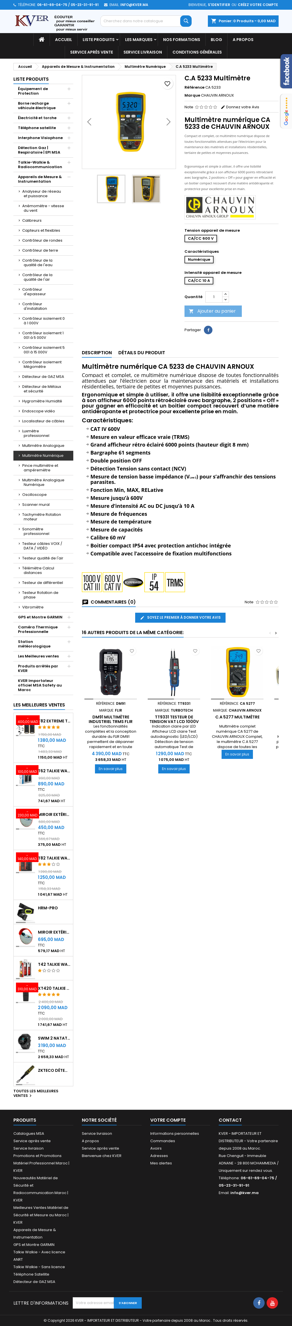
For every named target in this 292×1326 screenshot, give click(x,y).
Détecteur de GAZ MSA (43, 376)
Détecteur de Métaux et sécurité (41, 389)
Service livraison (142, 52)
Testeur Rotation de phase (40, 595)
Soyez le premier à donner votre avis (180, 617)
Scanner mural (36, 504)
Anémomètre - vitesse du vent (43, 208)
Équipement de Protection (33, 91)
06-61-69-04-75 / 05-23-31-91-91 (68, 4)
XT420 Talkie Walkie (54, 988)
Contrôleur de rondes (42, 240)
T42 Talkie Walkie (54, 964)
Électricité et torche (37, 118)
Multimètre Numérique (43, 455)
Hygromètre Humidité (42, 401)
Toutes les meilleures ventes (35, 1093)
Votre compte (168, 1120)
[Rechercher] (146, 21)
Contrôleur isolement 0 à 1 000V (43, 321)
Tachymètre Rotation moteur (41, 517)
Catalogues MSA (28, 1133)
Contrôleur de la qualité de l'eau (37, 263)
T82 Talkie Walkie (54, 858)
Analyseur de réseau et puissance (41, 194)
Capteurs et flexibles (41, 230)
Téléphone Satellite (31, 1274)
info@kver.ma (134, 4)
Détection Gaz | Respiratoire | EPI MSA (39, 150)
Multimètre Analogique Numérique (43, 482)
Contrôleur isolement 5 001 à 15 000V (43, 350)
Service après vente (91, 52)
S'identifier (219, 4)
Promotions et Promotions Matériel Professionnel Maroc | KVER (41, 1163)
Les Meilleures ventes (38, 656)
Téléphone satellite (37, 128)
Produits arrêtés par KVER (38, 668)
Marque (192, 95)
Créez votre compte (258, 4)
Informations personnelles (174, 1133)
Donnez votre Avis (240, 107)
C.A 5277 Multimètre (237, 717)
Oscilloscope (34, 494)
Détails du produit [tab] (141, 352)
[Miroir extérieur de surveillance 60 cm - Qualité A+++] (25, 814)
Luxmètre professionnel (35, 433)
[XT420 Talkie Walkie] (25, 988)
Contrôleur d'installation (34, 306)
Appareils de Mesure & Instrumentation (40, 179)
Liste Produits (99, 39)
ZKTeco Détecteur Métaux (54, 1070)
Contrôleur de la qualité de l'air (37, 277)
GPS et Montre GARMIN (40, 617)
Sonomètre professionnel (35, 531)
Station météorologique (34, 644)
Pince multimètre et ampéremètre (40, 468)
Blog (216, 39)
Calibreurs (32, 220)
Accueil (63, 39)
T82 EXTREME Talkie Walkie (54, 721)
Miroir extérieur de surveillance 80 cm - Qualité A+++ (54, 932)
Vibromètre (33, 607)
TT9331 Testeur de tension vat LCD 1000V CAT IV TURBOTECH (174, 721)
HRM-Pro (48, 908)
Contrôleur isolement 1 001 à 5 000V (43, 335)
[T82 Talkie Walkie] (25, 857)
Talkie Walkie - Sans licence (39, 1267)
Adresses (159, 1155)
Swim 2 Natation (54, 1038)
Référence (194, 87)
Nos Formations (181, 39)
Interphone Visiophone (40, 137)
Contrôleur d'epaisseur (34, 292)
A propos (243, 39)
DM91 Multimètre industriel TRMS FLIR (111, 719)
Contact (230, 1120)
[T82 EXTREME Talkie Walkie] (25, 720)
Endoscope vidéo (38, 411)
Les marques (139, 39)
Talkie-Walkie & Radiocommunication (40, 165)
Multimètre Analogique (43, 445)
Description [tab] (97, 352)
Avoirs (156, 1148)
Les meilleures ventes (39, 705)
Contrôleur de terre (40, 250)
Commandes (162, 1141)
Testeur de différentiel (42, 582)
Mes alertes (161, 1163)
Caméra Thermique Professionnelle (38, 629)
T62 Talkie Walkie (54, 771)
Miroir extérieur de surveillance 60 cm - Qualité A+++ (54, 814)
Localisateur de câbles (43, 421)
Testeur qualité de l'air (42, 558)
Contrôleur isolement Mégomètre (42, 364)
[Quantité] (213, 297)
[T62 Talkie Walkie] (25, 770)
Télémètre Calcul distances (38, 570)
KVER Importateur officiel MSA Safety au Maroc (40, 685)
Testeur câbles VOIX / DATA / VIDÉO (42, 546)
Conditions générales (197, 52)
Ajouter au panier (212, 311)
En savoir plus (112, 768)
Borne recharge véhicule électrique (37, 106)
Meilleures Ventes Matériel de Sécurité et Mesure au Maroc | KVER (40, 1215)
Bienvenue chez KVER (101, 1155)
